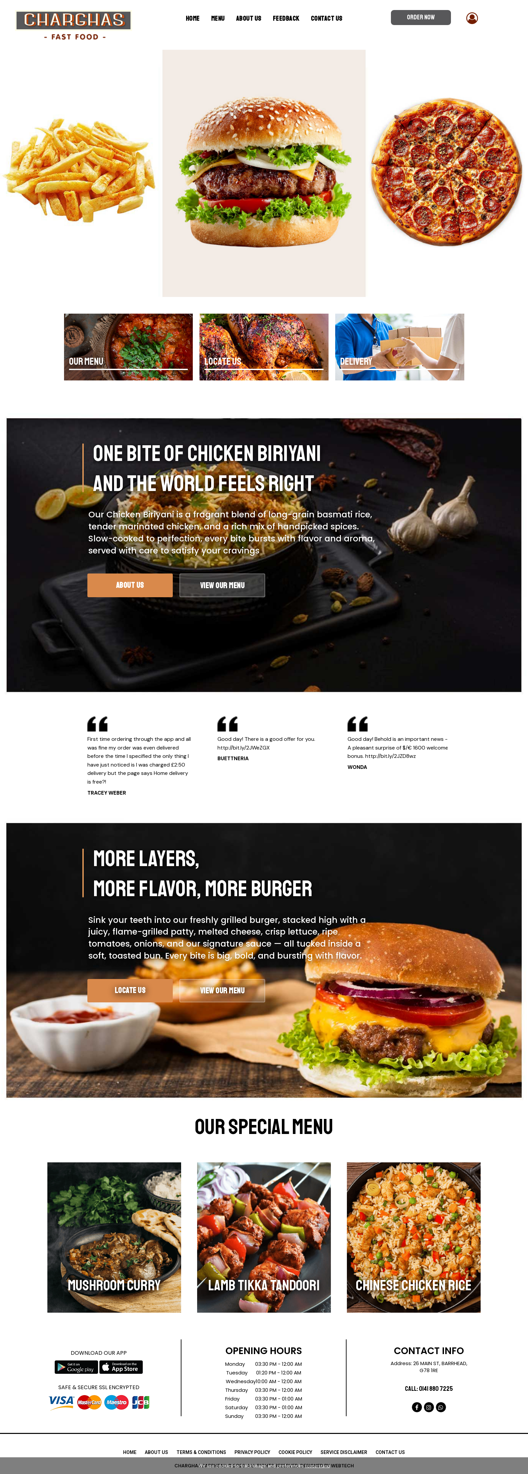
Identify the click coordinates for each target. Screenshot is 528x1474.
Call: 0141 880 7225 (429, 1388)
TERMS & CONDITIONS (201, 1452)
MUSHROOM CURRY (114, 1285)
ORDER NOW (421, 17)
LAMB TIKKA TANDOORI (264, 1285)
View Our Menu (244, 587)
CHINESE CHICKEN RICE (414, 1285)
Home (193, 18)
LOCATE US (222, 361)
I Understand (317, 1466)
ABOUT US (248, 18)
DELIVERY (356, 361)
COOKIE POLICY (295, 1452)
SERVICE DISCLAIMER (344, 1452)
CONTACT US (390, 1452)
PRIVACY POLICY (252, 1452)
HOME (129, 1452)
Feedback (286, 18)
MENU (218, 18)
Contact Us (327, 18)
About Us (137, 586)
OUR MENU (86, 361)
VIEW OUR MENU (244, 992)
